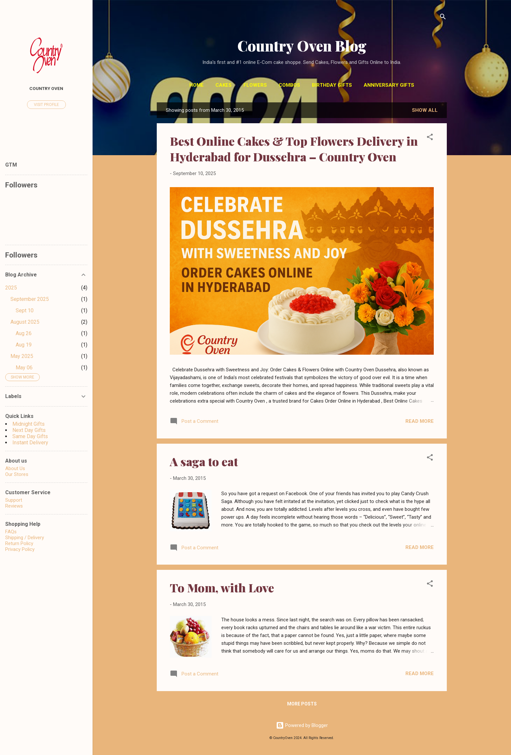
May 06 (24, 367)
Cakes (223, 85)
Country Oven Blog (302, 45)
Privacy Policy (20, 549)
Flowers (255, 85)
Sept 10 (25, 310)
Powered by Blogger (302, 725)
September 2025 (29, 299)
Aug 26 (24, 333)
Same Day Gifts (30, 436)
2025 (11, 288)
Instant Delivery (30, 442)
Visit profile (46, 104)
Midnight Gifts (28, 424)
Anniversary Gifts (389, 85)
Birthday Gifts (332, 85)
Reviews (14, 506)
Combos (289, 85)
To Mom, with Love (222, 587)
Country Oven (46, 88)
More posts (302, 703)
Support (13, 500)
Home (196, 85)
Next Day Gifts (29, 430)
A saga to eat (204, 461)
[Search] (443, 18)
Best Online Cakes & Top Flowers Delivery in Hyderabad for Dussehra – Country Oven (294, 148)
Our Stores (16, 474)
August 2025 (24, 322)
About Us (15, 468)
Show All (425, 110)
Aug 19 (24, 345)
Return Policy (19, 543)
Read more (419, 421)
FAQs (11, 532)
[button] (430, 138)
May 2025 (21, 356)
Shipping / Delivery (24, 537)
